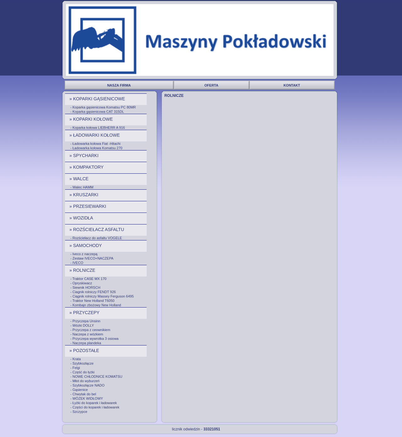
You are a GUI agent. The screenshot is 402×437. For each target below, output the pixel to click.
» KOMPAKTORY (87, 167)
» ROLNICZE (82, 270)
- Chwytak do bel (83, 394)
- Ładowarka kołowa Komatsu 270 (96, 148)
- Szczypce (78, 411)
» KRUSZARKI (84, 194)
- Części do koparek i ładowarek (94, 407)
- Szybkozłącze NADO (87, 385)
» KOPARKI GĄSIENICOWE (97, 98)
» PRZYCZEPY (84, 312)
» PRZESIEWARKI (88, 206)
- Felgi (75, 368)
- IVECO (76, 263)
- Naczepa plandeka (85, 343)
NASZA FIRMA (119, 85)
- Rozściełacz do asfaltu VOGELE (96, 238)
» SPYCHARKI (84, 155)
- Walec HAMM (82, 187)
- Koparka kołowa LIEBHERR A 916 (97, 127)
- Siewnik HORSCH (85, 287)
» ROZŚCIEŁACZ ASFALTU (97, 229)
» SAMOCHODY (86, 245)
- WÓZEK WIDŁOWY (86, 398)
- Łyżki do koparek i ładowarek (93, 403)
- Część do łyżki (82, 372)
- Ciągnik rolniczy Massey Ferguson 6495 (102, 296)
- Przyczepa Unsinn (85, 321)
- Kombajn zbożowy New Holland (95, 305)
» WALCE (79, 178)
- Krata (75, 359)
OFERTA (211, 85)
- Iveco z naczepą (83, 254)
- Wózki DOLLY (82, 325)
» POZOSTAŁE (84, 350)
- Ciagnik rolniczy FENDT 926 (93, 292)
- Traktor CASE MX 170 (88, 279)
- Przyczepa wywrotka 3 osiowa (94, 338)
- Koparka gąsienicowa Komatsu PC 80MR (103, 107)
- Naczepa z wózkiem (86, 334)
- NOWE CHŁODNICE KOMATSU (96, 376)
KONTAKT (292, 85)
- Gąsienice (79, 390)
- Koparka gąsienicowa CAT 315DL (97, 111)
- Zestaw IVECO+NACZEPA (91, 258)
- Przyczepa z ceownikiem (90, 330)
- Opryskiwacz (81, 283)
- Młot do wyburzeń (85, 381)
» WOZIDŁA (81, 217)
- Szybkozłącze (82, 363)
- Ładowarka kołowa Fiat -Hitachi (95, 143)
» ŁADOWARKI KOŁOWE (95, 135)
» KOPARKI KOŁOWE (91, 119)
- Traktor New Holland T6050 (92, 301)
